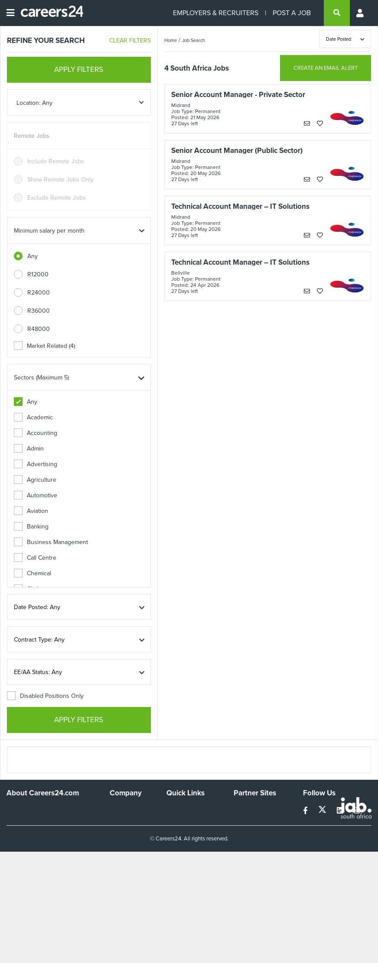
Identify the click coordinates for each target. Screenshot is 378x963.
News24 (245, 821)
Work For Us (126, 809)
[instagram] (357, 810)
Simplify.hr (247, 809)
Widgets (177, 851)
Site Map (177, 821)
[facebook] (306, 810)
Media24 (245, 844)
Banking (31, 526)
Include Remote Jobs (55, 161)
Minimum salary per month (49, 230)
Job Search (193, 40)
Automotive (35, 495)
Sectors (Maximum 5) (41, 377)
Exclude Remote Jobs (56, 197)
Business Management (51, 542)
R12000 (38, 274)
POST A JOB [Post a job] (292, 13)
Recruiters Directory (193, 809)
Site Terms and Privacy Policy (186, 836)
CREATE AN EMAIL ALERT (325, 68)
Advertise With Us (129, 825)
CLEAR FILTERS (130, 40)
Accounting (35, 433)
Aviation (31, 511)
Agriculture (35, 479)
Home (170, 40)
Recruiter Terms (187, 863)
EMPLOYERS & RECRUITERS (215, 13)
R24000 (38, 292)
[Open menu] (10, 13)
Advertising (35, 464)
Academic (33, 417)
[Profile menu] (360, 13)
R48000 (38, 329)
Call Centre (35, 557)
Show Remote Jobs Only (60, 179)
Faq (171, 875)
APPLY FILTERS (78, 69)
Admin (29, 448)
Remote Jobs (31, 135)
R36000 (38, 310)
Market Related (44, 345)
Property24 (249, 832)
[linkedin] (341, 810)
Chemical (32, 573)
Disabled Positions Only (45, 695)
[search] (337, 13)
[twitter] (323, 810)
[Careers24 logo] (48, 13)
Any (32, 256)
